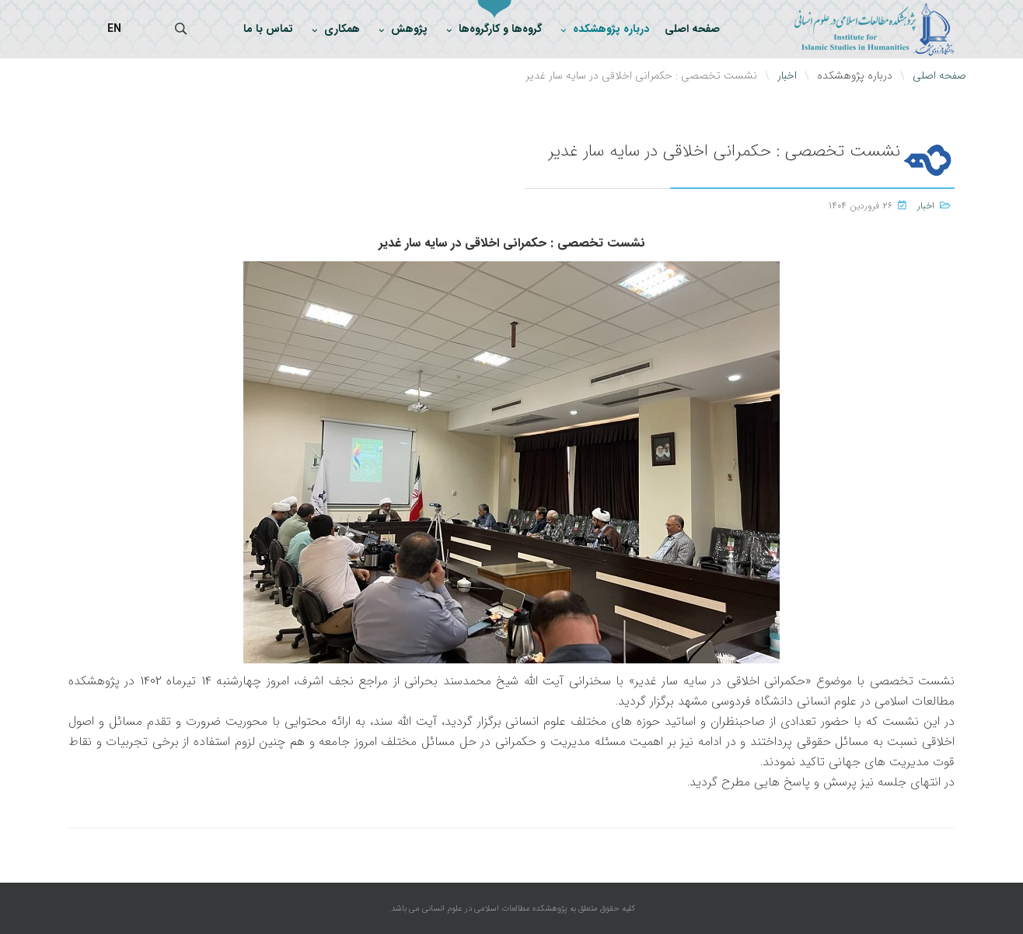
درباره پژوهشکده (611, 28)
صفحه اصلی (692, 28)
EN (114, 28)
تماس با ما (268, 28)
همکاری (342, 28)
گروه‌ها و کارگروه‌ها (500, 28)
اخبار (925, 205)
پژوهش (409, 28)
